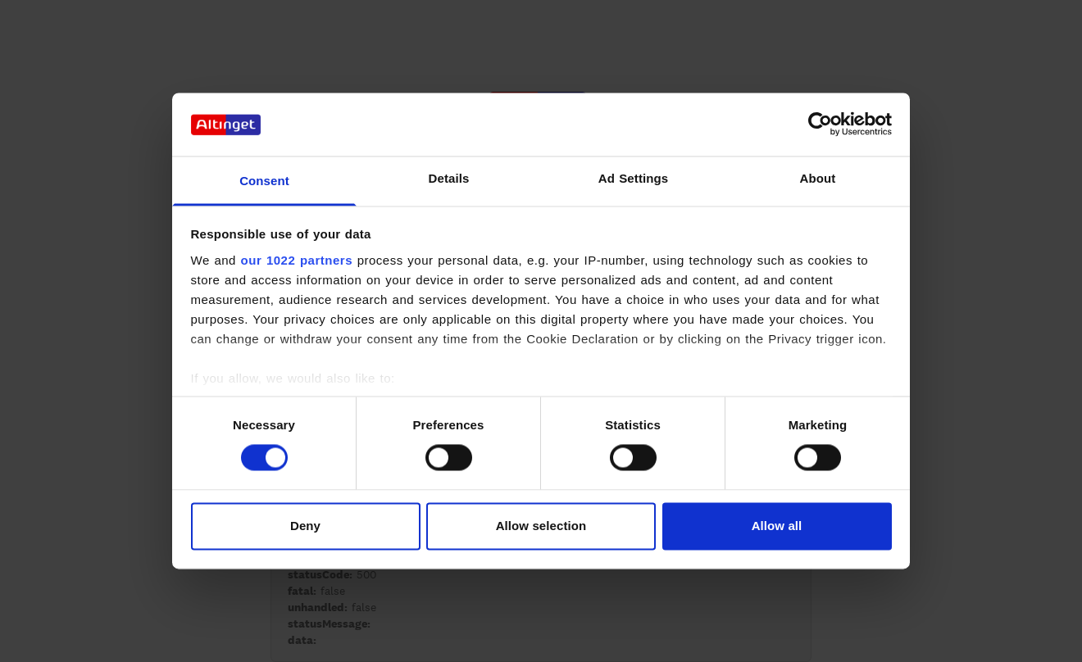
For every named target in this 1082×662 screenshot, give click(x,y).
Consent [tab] (264, 181)
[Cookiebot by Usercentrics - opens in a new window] (820, 124)
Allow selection (541, 526)
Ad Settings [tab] (633, 178)
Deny (305, 526)
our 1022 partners (296, 260)
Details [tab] (449, 178)
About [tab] (818, 178)
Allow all (777, 526)
